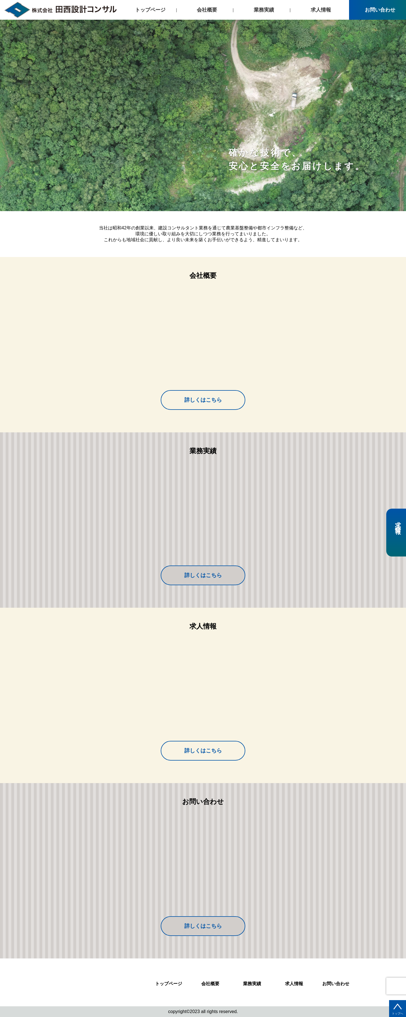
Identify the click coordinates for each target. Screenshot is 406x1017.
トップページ (150, 10)
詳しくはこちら (203, 400)
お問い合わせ (377, 10)
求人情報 (321, 10)
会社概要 (207, 10)
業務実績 (264, 10)
